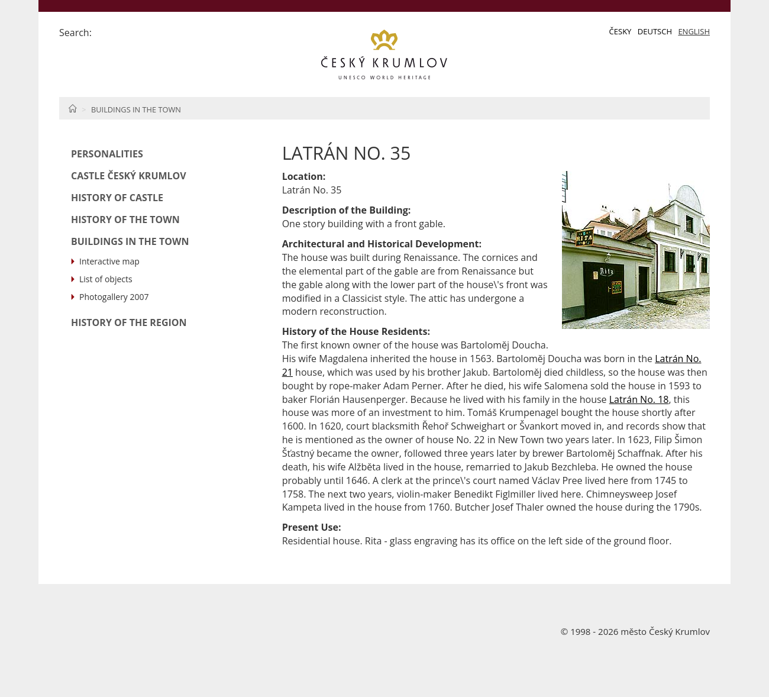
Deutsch (655, 31)
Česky (620, 31)
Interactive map (109, 261)
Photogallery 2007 (114, 296)
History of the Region (129, 322)
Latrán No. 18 (639, 399)
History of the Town (125, 219)
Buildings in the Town (136, 109)
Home (72, 108)
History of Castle (117, 197)
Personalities (107, 153)
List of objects (106, 279)
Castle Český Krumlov (128, 175)
